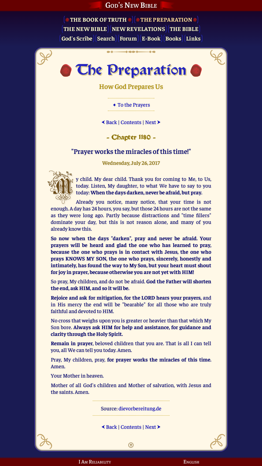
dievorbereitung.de (140, 408)
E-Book (151, 38)
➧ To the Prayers (131, 104)
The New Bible (85, 28)
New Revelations (138, 28)
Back (109, 121)
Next (153, 121)
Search (106, 38)
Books (173, 38)
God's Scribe (76, 38)
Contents (131, 121)
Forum (128, 38)
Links (193, 38)
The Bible (184, 28)
